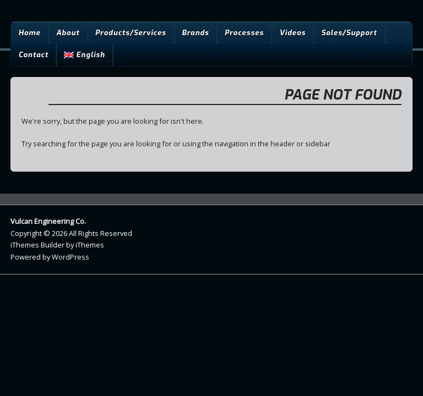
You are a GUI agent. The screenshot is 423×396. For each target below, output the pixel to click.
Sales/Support (349, 32)
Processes (244, 32)
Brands (195, 32)
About (67, 32)
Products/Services (130, 32)
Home (29, 32)
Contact (33, 54)
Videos (292, 32)
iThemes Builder (37, 245)
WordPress (70, 257)
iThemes (89, 245)
